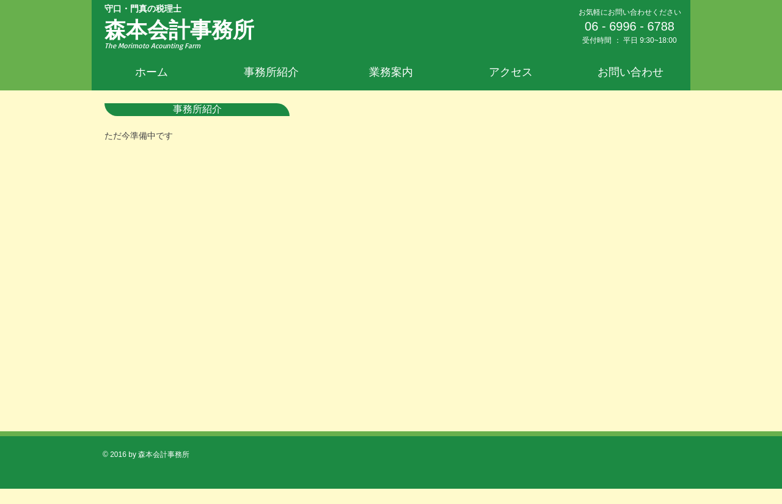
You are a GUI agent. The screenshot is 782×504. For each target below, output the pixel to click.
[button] (391, 72)
